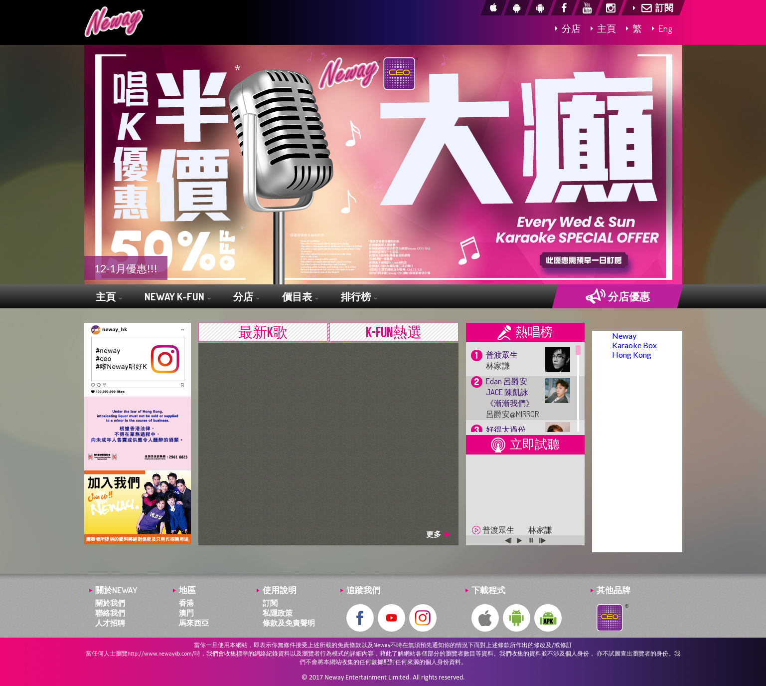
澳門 (186, 613)
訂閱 (270, 603)
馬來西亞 (194, 623)
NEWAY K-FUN (177, 297)
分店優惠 (618, 296)
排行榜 (359, 297)
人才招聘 (110, 623)
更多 (438, 534)
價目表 (300, 297)
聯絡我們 (110, 613)
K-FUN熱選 (394, 333)
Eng (662, 28)
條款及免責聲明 (289, 623)
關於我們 (110, 603)
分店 (568, 28)
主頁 (603, 28)
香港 (186, 603)
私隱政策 (278, 613)
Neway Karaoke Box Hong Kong (634, 345)
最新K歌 (263, 333)
